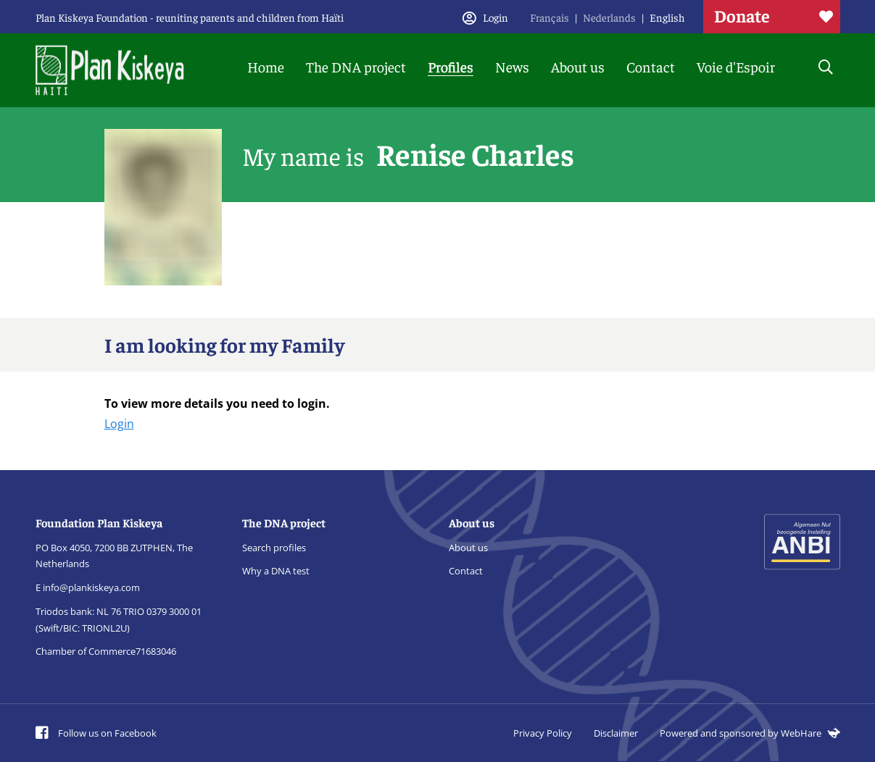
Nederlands (609, 17)
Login (119, 424)
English (667, 17)
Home (265, 66)
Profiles (450, 66)
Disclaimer (616, 733)
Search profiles (274, 547)
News (512, 66)
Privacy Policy (542, 733)
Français (549, 17)
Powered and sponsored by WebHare (750, 733)
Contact (650, 66)
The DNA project (356, 66)
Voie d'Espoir (736, 66)
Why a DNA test (276, 570)
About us (578, 66)
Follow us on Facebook (96, 733)
